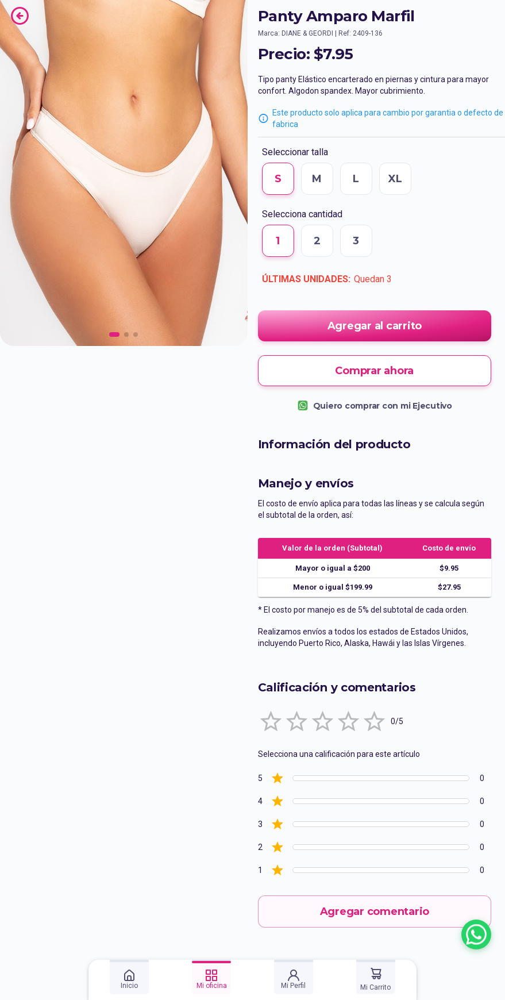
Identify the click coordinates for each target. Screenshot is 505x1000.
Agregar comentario (375, 911)
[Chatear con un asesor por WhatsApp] (476, 934)
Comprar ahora (375, 371)
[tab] (129, 977)
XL (395, 178)
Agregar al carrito (375, 325)
